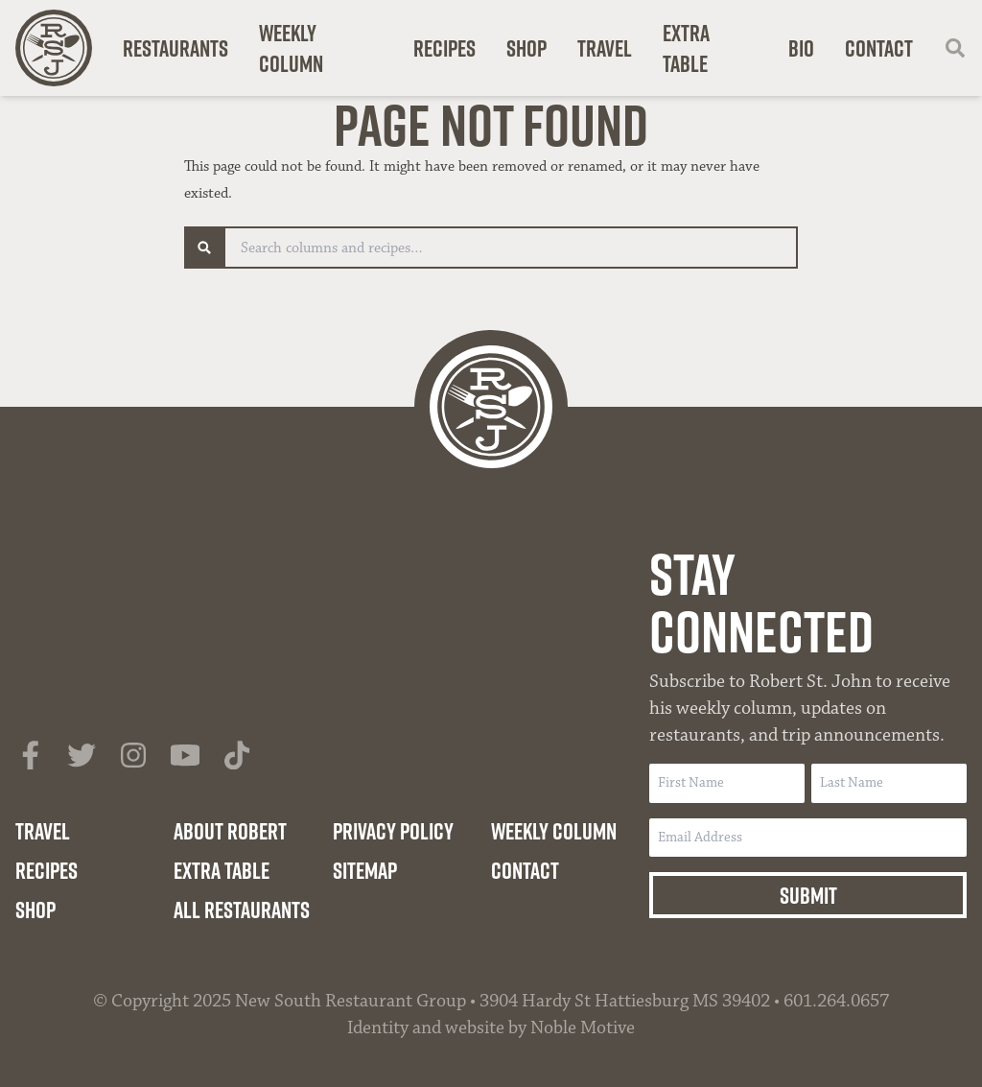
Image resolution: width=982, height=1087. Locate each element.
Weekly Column (291, 48)
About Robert (230, 831)
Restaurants (175, 48)
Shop (526, 48)
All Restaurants (242, 909)
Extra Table (686, 48)
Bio (801, 48)
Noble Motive (582, 1027)
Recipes (444, 48)
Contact (879, 48)
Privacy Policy (393, 831)
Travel (604, 48)
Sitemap (365, 870)
